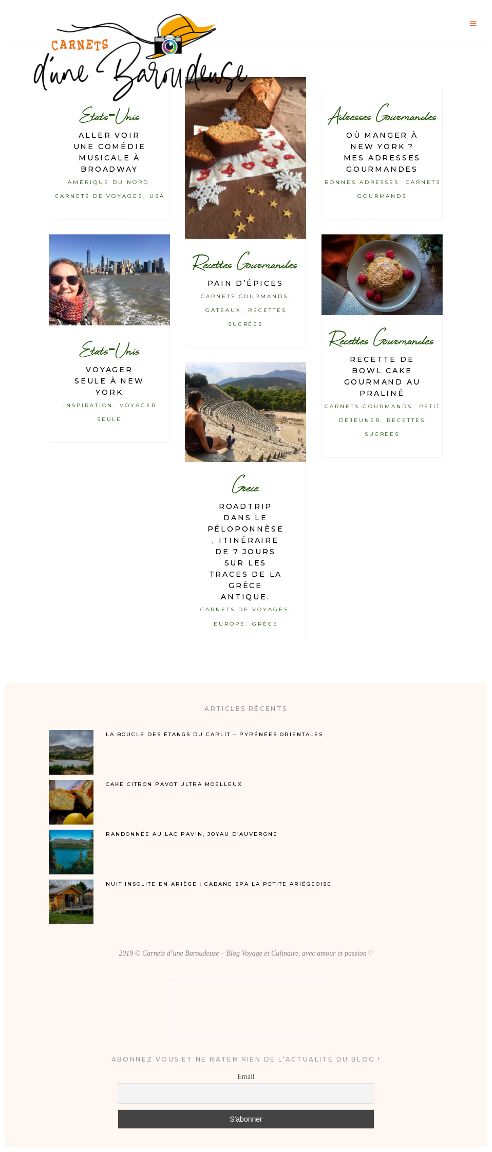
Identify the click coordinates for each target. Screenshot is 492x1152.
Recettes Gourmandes (245, 264)
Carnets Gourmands (245, 296)
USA (157, 196)
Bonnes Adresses (362, 182)
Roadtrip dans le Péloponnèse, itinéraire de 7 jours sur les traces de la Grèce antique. (245, 551)
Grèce (265, 623)
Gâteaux (223, 310)
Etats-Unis (109, 116)
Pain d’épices (245, 283)
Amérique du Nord (108, 182)
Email (245, 1077)
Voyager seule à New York (109, 381)
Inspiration (88, 405)
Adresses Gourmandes (382, 116)
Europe (229, 623)
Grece (245, 487)
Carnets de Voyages (99, 196)
